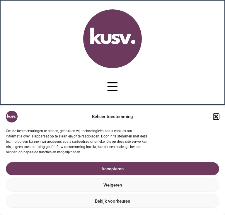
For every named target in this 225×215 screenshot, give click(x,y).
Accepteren (112, 169)
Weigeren (112, 185)
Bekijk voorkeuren (112, 201)
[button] (216, 117)
